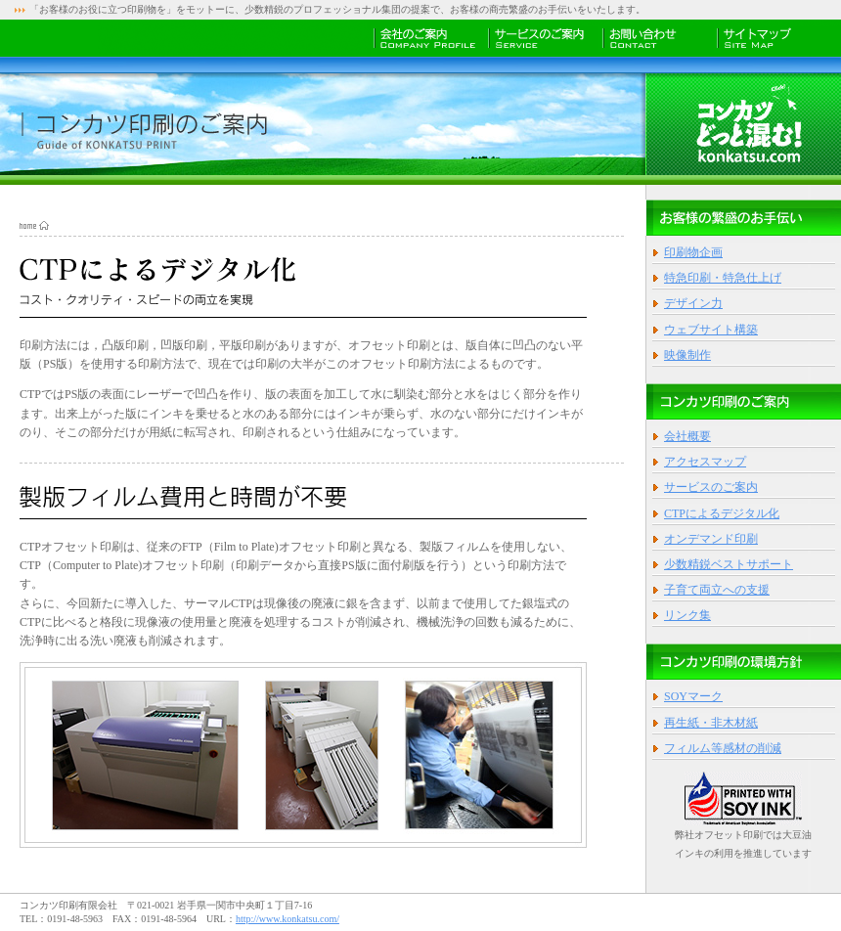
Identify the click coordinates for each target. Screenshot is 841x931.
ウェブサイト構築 (711, 329)
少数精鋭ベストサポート (728, 564)
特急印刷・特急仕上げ (722, 278)
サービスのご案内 (711, 487)
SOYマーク (693, 696)
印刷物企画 (693, 252)
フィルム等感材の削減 (722, 748)
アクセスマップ (705, 461)
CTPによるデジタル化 (721, 513)
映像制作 (687, 355)
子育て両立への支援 (717, 590)
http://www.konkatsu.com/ (287, 918)
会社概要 (687, 436)
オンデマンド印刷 (711, 539)
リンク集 (687, 615)
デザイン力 (693, 303)
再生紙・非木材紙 (711, 723)
